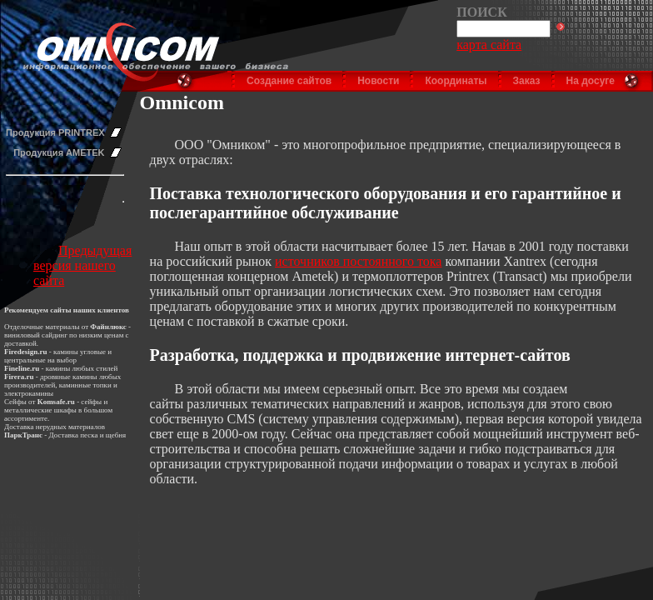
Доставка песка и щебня (88, 435)
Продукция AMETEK (58, 153)
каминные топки (85, 385)
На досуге (590, 81)
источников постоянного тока (358, 261)
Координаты (455, 81)
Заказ (527, 81)
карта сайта (488, 45)
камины (58, 368)
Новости (378, 81)
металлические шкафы (40, 410)
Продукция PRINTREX (55, 133)
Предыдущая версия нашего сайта (82, 265)
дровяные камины (68, 376)
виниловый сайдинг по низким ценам (63, 335)
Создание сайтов (289, 81)
